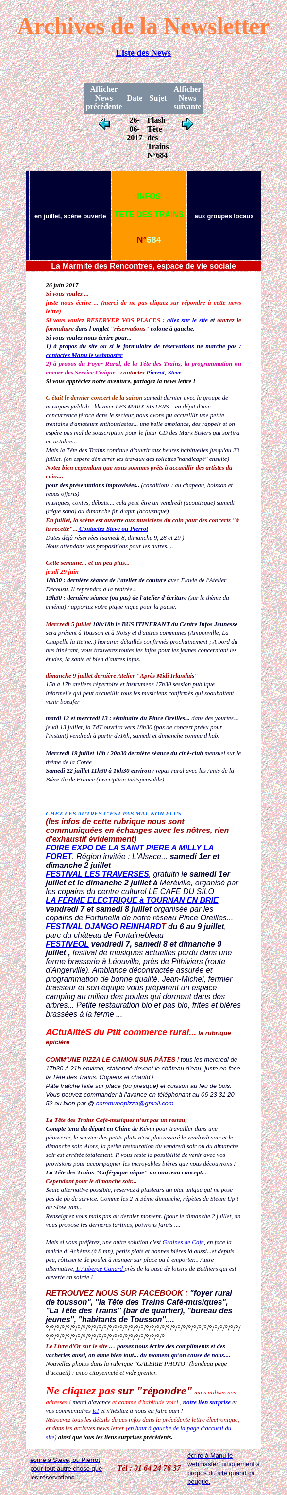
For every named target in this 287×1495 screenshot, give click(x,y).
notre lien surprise (207, 1402)
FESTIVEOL (67, 944)
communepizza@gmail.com (135, 1103)
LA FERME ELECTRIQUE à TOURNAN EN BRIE (132, 900)
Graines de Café (182, 1242)
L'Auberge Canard (100, 1268)
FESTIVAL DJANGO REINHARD (103, 926)
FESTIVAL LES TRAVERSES (97, 874)
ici (95, 1410)
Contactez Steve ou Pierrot (113, 528)
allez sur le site (187, 319)
